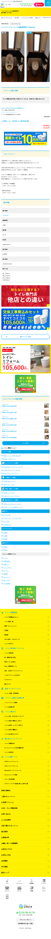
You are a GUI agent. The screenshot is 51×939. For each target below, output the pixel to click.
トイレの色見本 (8, 752)
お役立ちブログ (6, 849)
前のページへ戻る (18, 336)
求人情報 (4, 867)
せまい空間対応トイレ (10, 666)
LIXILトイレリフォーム (11, 766)
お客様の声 (5, 837)
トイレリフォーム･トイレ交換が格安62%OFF (12, 1)
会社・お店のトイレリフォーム (13, 670)
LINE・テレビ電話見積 (9, 808)
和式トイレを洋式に (10, 662)
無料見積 (39, 4)
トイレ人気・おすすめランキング (14, 716)
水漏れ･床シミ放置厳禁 (9, 843)
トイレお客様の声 (9, 707)
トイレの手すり (8, 643)
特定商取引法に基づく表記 (25, 923)
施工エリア (7, 684)
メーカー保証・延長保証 (11, 693)
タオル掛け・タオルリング (12, 639)
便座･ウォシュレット (10, 626)
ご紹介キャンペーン (8, 796)
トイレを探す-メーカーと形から (13, 725)
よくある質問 (6, 820)
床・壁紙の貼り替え (10, 657)
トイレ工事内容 (8, 653)
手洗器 (6, 630)
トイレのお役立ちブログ (11, 734)
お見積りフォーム (7, 802)
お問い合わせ (6, 814)
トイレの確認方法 (9, 743)
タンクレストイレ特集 (10, 775)
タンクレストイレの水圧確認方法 (14, 748)
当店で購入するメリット (9, 826)
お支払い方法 (6, 855)
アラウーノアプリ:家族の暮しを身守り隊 (16, 783)
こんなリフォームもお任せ (12, 675)
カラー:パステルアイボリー (8, 112)
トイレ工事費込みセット (11, 617)
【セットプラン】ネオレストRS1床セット (12, 108)
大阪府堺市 (6, 215)
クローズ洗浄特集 (9, 779)
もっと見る (33, 443)
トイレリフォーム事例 (10, 702)
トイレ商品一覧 (8, 621)
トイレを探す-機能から (11, 729)
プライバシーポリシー (25, 919)
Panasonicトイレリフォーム (12, 770)
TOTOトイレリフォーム (11, 761)
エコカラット (8, 679)
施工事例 (4, 832)
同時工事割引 (6, 790)
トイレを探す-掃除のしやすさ (13, 721)
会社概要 (4, 861)
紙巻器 (6, 635)
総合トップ (5, 872)
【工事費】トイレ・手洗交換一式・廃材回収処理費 (15, 121)
